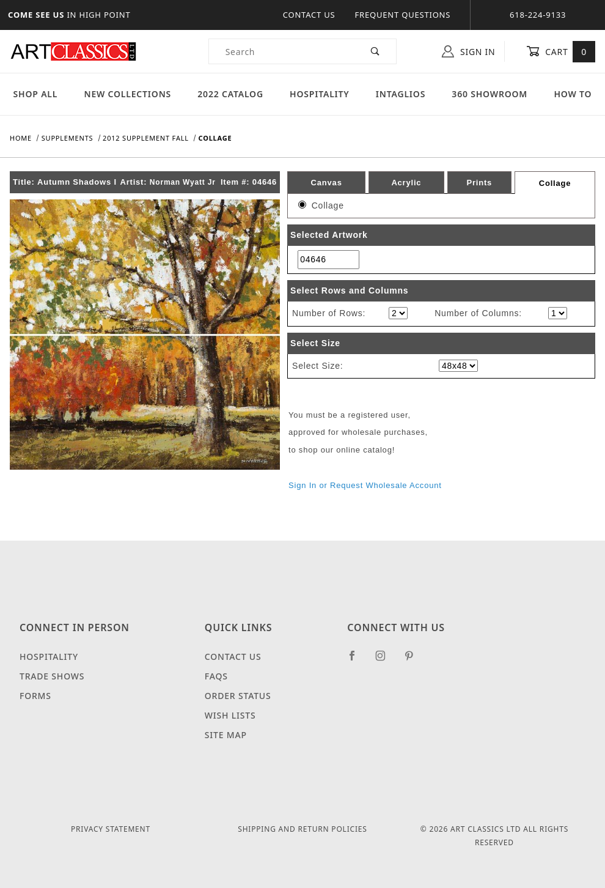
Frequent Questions (403, 14)
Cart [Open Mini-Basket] (560, 51)
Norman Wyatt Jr (183, 182)
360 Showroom (489, 94)
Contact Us (309, 14)
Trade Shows (52, 676)
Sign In (468, 51)
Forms (35, 695)
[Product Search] (281, 51)
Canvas (326, 182)
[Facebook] (357, 660)
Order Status (238, 695)
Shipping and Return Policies (302, 829)
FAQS (216, 676)
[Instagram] (385, 660)
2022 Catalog (230, 94)
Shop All (35, 94)
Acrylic (406, 182)
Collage (555, 183)
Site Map (226, 735)
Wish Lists (230, 715)
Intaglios (400, 94)
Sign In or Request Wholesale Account (365, 485)
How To (573, 94)
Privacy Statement (110, 829)
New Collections (127, 94)
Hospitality (320, 94)
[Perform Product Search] (375, 51)
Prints (479, 182)
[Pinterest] (414, 660)
